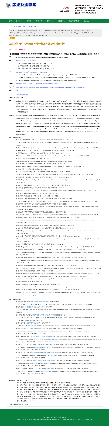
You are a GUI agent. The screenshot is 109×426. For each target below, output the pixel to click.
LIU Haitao (33, 72)
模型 (45, 83)
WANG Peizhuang (42, 72)
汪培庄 (34, 60)
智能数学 (50, 83)
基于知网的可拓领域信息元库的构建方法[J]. (43, 344)
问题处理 (30, 83)
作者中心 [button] (39, 21)
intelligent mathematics (65, 87)
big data (52, 87)
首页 (10, 21)
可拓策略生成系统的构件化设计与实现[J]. (44, 315)
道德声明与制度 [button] (74, 21)
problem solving (33, 87)
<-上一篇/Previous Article (17, 26)
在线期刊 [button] (61, 21)
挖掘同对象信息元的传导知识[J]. (36, 307)
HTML (24, 49)
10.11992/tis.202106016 (22, 94)
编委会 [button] (29, 21)
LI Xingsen (19, 72)
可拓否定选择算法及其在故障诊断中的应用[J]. (43, 336)
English (86, 21)
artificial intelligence (43, 87)
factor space (19, 87)
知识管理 (56, 83)
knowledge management (78, 87)
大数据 (41, 83)
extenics (25, 87)
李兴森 (18, 60)
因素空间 (19, 83)
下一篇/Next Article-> (32, 26)
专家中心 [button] (50, 21)
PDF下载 (14, 49)
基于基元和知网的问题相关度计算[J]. (38, 328)
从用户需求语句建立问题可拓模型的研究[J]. (44, 360)
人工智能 (36, 83)
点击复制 (12, 38)
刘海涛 (29, 60)
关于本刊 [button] (19, 21)
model (56, 87)
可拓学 (24, 83)
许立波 (24, 60)
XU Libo (26, 72)
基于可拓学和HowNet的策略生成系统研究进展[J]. (45, 352)
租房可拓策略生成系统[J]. (34, 323)
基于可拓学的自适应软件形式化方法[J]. (43, 368)
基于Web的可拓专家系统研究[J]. (36, 301)
